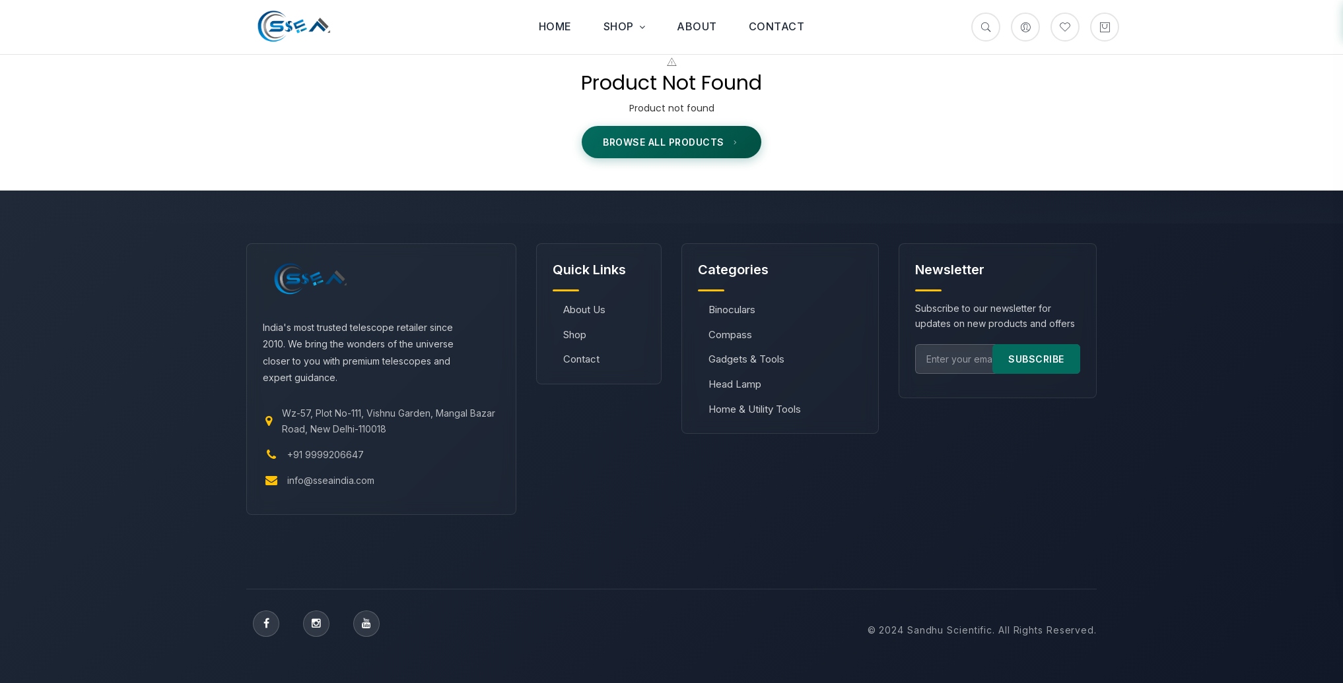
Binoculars (731, 309)
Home (555, 26)
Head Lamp (734, 384)
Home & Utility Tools (754, 409)
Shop (624, 26)
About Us (584, 309)
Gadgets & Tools (746, 359)
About (697, 26)
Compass (730, 334)
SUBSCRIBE (1036, 359)
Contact (777, 26)
